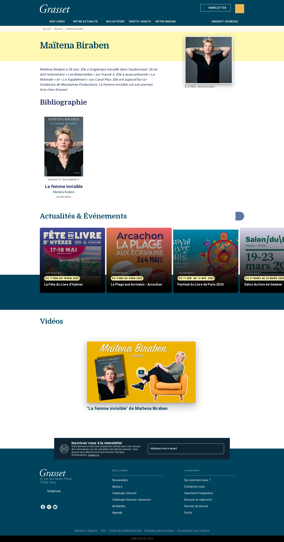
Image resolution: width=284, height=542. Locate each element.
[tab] (43, 21)
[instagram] (49, 507)
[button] (215, 7)
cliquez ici (93, 455)
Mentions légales (86, 530)
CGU (103, 530)
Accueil (47, 29)
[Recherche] (239, 8)
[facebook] (43, 507)
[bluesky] (55, 507)
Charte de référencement (125, 530)
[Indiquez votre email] (181, 449)
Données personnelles (159, 530)
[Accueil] (55, 8)
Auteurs (59, 29)
